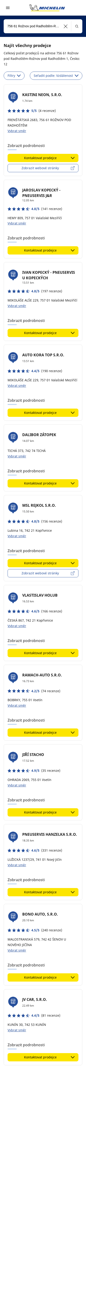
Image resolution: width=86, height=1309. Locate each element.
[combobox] (43, 26)
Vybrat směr (17, 131)
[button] (65, 26)
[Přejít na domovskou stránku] (47, 8)
